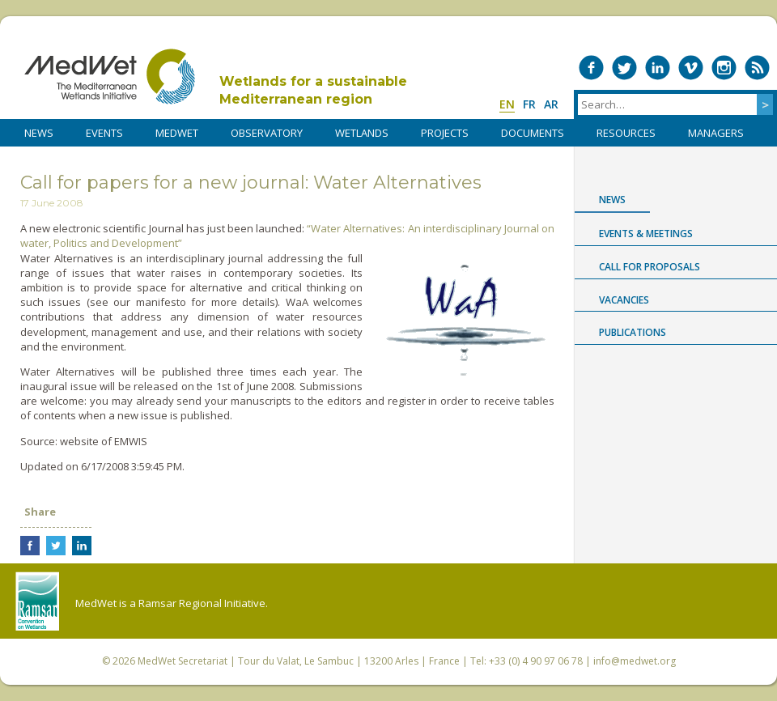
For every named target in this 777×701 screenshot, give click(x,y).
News (612, 199)
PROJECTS (445, 132)
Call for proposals (649, 267)
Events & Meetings (646, 233)
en (507, 104)
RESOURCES (626, 132)
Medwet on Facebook (591, 67)
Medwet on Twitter (624, 67)
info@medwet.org (634, 661)
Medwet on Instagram (724, 67)
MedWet (109, 76)
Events (104, 132)
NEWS (38, 132)
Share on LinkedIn (81, 545)
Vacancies (624, 300)
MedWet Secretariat (182, 661)
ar (551, 104)
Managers (716, 132)
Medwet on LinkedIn (657, 67)
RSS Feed (757, 67)
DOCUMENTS (532, 132)
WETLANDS (361, 132)
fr (529, 104)
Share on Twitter (56, 545)
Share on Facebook (30, 545)
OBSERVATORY (267, 132)
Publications (632, 332)
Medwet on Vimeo (690, 67)
